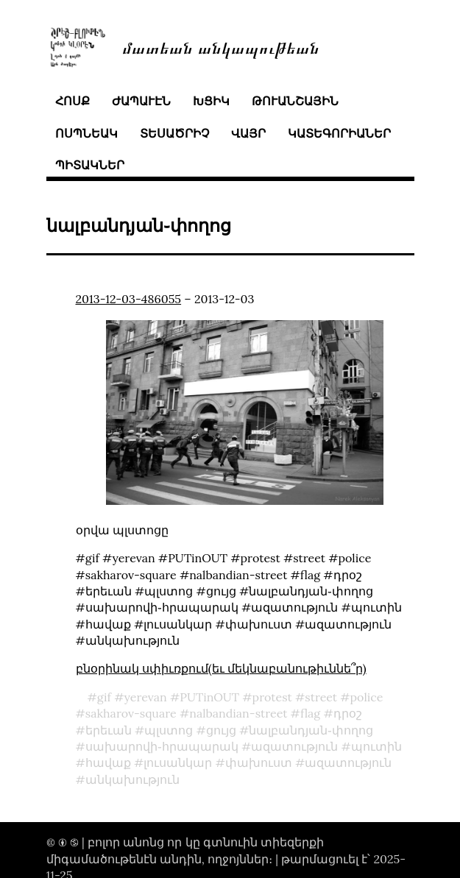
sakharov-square (131, 713)
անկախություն (132, 779)
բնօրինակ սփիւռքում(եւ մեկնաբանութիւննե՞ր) (221, 668)
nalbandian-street (238, 713)
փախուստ (258, 762)
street (321, 697)
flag (310, 713)
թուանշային (295, 100)
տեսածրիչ (174, 133)
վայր (248, 133)
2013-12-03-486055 (129, 298)
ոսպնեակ (86, 133)
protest (272, 697)
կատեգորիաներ (339, 133)
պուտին (376, 746)
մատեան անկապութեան (220, 46)
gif (104, 697)
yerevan (145, 697)
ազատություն (294, 746)
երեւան (108, 730)
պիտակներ (89, 164)
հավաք (108, 762)
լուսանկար (178, 762)
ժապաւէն (141, 100)
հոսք (72, 100)
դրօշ (347, 713)
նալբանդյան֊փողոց (311, 730)
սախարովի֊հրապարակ (161, 746)
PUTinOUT (209, 697)
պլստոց (168, 730)
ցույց (221, 730)
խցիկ (211, 100)
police (366, 697)
